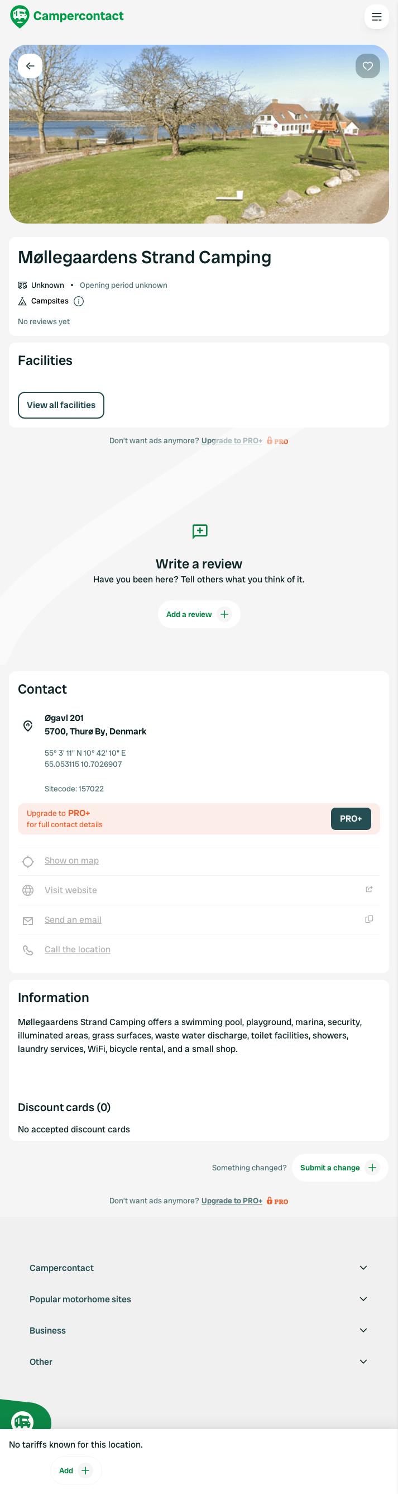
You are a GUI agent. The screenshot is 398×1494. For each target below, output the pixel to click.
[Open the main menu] (377, 16)
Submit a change (340, 1167)
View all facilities (61, 405)
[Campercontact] (67, 17)
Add (76, 1470)
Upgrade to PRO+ (232, 1201)
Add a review (199, 614)
